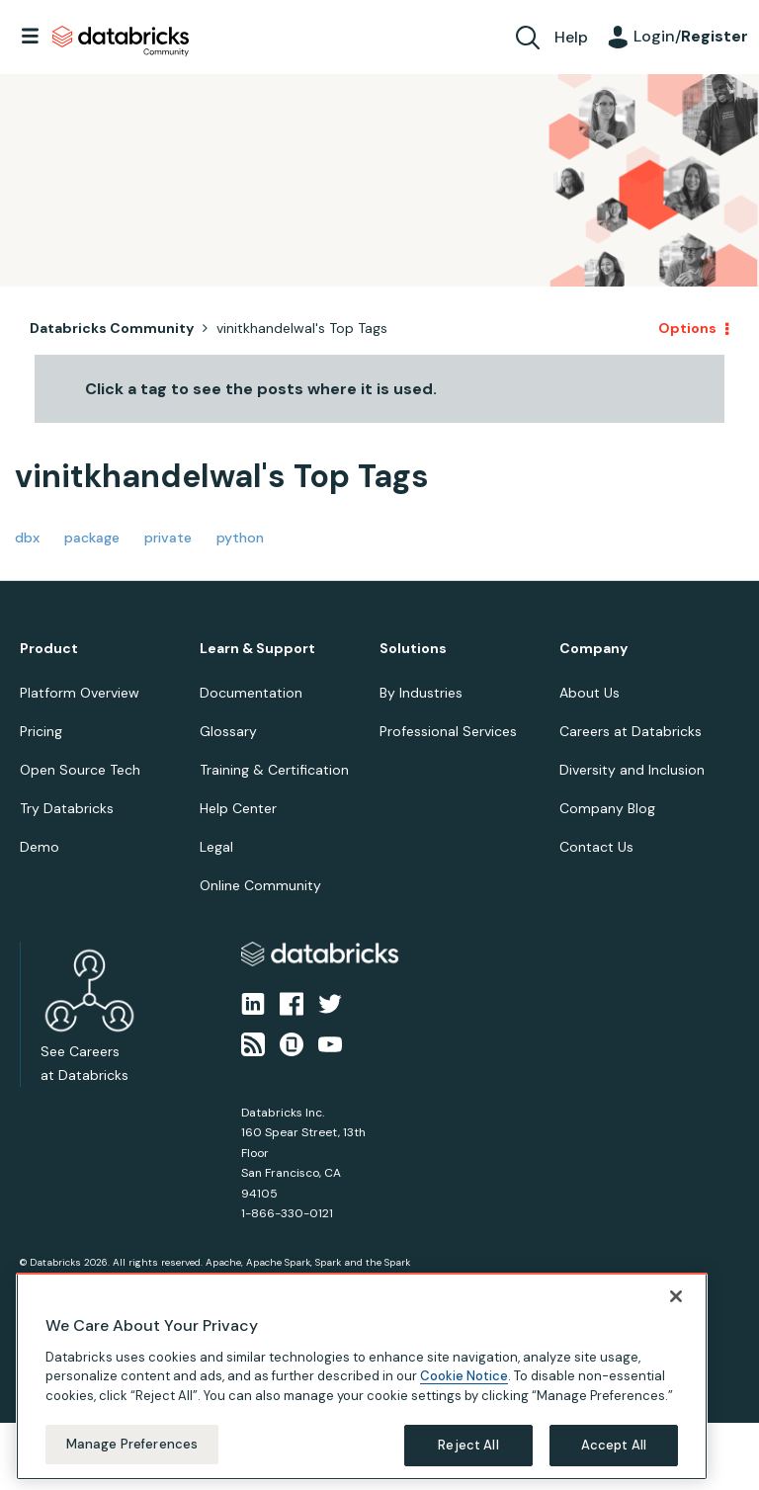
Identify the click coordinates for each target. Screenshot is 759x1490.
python (240, 537)
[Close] (676, 1292)
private (168, 537)
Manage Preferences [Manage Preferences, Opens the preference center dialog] (132, 1441)
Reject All (468, 1442)
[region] (362, 1372)
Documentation (251, 693)
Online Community (260, 885)
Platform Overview (79, 693)
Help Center (238, 808)
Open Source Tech (80, 770)
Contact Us (596, 847)
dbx (27, 537)
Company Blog (607, 808)
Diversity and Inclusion (632, 770)
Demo (39, 847)
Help (571, 37)
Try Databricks (67, 808)
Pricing (41, 731)
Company (593, 648)
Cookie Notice (464, 1373)
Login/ (690, 36)
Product (49, 648)
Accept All (613, 1442)
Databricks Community (120, 41)
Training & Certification (274, 770)
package (92, 537)
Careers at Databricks (630, 731)
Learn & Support (257, 648)
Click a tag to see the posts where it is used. (261, 388)
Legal (216, 847)
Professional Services (448, 731)
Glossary (228, 731)
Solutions (413, 648)
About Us (589, 693)
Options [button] (687, 328)
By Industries (421, 693)
